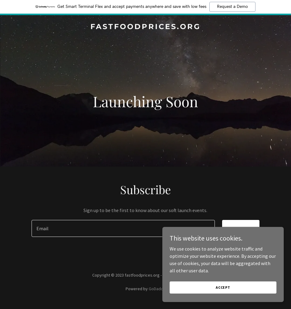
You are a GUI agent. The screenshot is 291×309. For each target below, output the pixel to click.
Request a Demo (232, 7)
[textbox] (123, 228)
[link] (145, 27)
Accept (223, 287)
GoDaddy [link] (157, 288)
